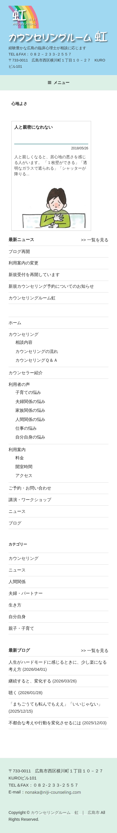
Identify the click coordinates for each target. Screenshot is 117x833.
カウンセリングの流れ (36, 351)
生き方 (15, 604)
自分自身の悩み (30, 437)
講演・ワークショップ (30, 499)
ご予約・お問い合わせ (30, 488)
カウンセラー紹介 (26, 372)
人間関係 (17, 581)
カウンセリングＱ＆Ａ (36, 360)
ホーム (15, 322)
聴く (13, 692)
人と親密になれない (33, 127)
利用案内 (17, 449)
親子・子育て (21, 628)
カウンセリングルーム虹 (32, 297)
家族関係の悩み (30, 410)
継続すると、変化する (30, 680)
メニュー (58, 82)
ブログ (15, 523)
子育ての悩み (28, 392)
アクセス (23, 475)
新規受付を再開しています (34, 274)
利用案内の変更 (23, 262)
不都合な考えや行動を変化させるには (45, 722)
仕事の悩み (26, 428)
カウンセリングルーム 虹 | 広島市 (66, 812)
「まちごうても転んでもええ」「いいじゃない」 (55, 704)
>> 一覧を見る (94, 239)
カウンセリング (23, 334)
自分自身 (17, 616)
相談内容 (23, 342)
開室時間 (23, 466)
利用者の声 (19, 384)
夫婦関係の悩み (30, 401)
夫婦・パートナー (26, 593)
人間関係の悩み (30, 419)
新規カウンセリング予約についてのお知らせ (51, 286)
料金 (19, 457)
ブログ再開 (19, 251)
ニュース (17, 511)
